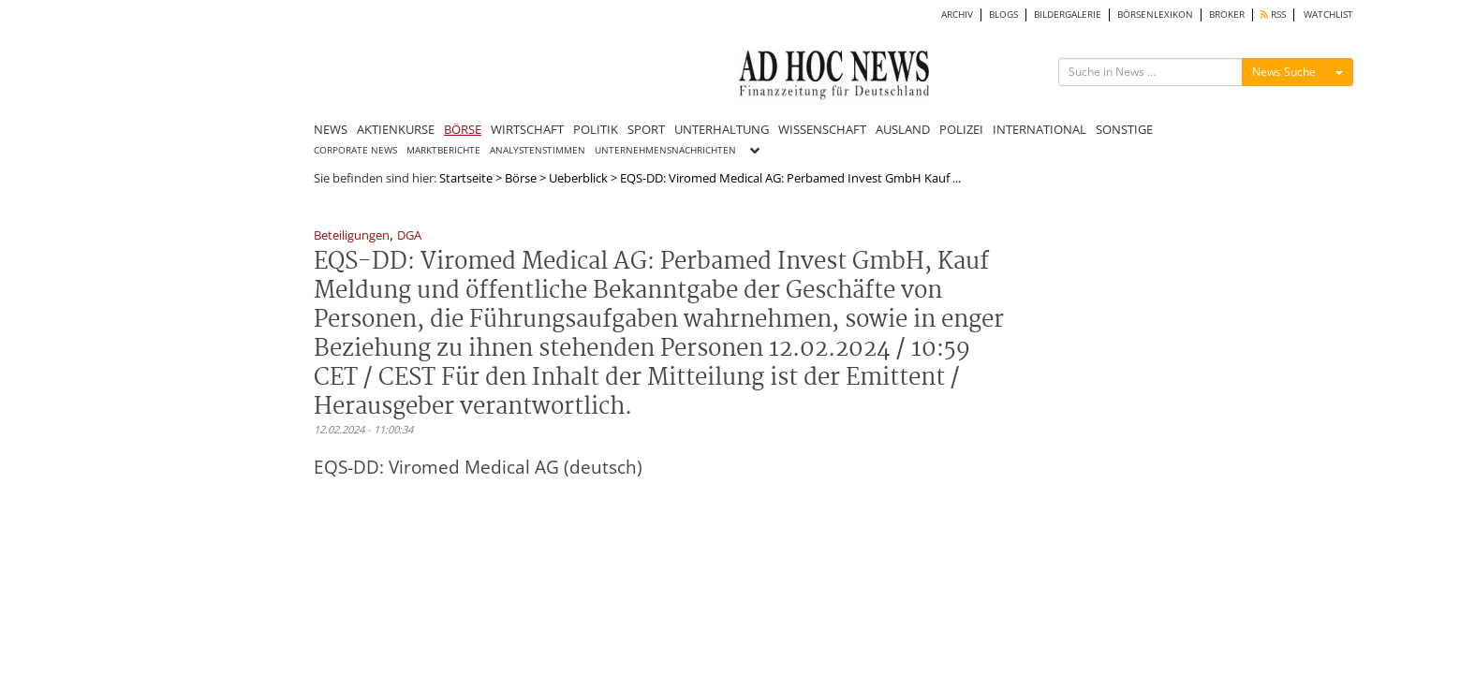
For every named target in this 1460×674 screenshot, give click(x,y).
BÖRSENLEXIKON (1155, 14)
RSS (1273, 14)
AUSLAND (903, 129)
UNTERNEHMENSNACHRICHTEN (665, 150)
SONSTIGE (1124, 129)
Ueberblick (578, 177)
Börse (521, 177)
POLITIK (595, 129)
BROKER (1227, 14)
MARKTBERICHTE (443, 150)
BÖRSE (462, 129)
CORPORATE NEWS (355, 150)
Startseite (466, 177)
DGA (409, 236)
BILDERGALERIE (1067, 14)
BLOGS (1003, 14)
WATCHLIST (1328, 14)
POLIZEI (961, 129)
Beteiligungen (352, 236)
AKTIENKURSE (396, 129)
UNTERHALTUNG (721, 129)
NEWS (330, 129)
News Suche (1284, 72)
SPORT (646, 129)
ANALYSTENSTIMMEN (537, 150)
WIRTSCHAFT (527, 129)
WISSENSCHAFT (822, 129)
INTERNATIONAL (1039, 129)
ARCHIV (957, 14)
